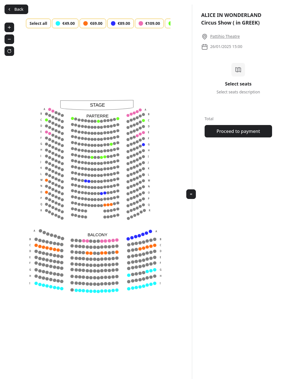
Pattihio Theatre (225, 36)
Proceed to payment (238, 131)
